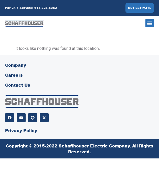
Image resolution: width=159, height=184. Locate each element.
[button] (149, 23)
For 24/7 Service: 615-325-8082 (31, 8)
